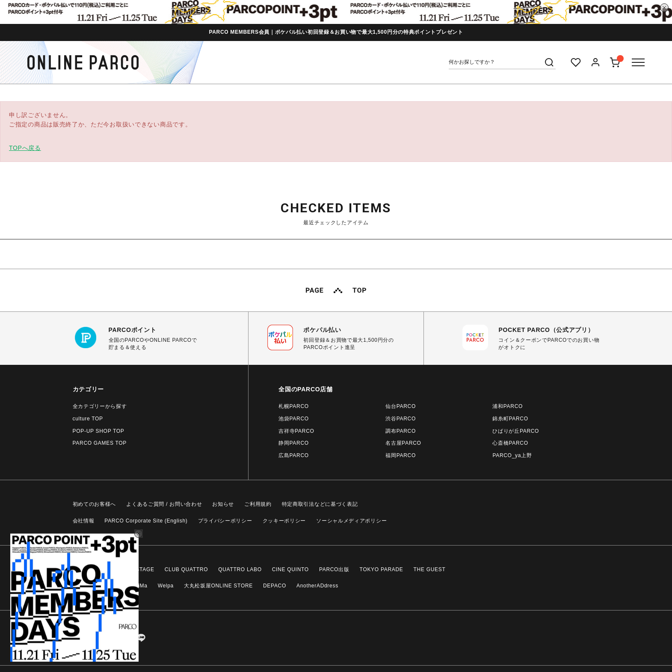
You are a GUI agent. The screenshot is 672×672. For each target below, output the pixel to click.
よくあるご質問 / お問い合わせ (164, 504)
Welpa (166, 586)
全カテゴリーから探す (100, 406)
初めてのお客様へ (94, 504)
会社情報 (84, 521)
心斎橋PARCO (510, 443)
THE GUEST (430, 569)
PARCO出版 (334, 569)
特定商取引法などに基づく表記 (320, 504)
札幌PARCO (293, 406)
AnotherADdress (317, 586)
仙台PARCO (400, 406)
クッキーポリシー (284, 521)
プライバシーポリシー (225, 521)
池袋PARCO (293, 419)
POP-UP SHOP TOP (98, 431)
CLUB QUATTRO (186, 569)
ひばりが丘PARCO (515, 431)
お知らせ (223, 504)
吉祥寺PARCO (296, 431)
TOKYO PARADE (381, 569)
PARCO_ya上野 (512, 455)
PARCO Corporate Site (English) (145, 521)
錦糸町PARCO (510, 419)
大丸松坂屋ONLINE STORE (218, 586)
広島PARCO (293, 455)
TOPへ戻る (25, 147)
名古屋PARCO (403, 443)
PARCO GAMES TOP (100, 443)
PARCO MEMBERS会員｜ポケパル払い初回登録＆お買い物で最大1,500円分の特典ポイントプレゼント (336, 32)
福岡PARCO (400, 455)
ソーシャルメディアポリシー (351, 521)
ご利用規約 (258, 504)
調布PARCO (400, 431)
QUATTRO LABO (240, 569)
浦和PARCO (507, 406)
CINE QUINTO (290, 569)
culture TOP (88, 419)
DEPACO (274, 586)
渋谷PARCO (400, 419)
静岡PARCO (293, 443)
